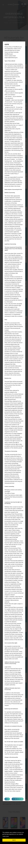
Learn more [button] (6, 836)
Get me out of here (17, 799)
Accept (7, 799)
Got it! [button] (14, 840)
